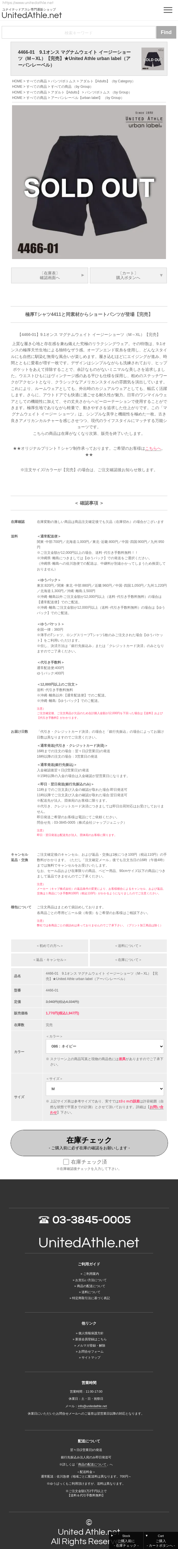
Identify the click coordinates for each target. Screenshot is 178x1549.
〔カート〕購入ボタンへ (128, 275)
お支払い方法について (91, 1280)
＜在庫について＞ (128, 960)
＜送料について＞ (128, 946)
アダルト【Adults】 (95, 81)
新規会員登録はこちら (91, 1339)
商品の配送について (91, 1286)
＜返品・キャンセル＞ (50, 960)
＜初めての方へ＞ (50, 946)
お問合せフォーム (91, 1351)
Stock (126, 1541)
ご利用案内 (91, 1273)
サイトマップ (91, 1357)
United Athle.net (89, 1532)
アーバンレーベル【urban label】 (76, 98)
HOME (17, 81)
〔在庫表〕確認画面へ (50, 275)
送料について (91, 1292)
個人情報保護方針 (91, 1333)
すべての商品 (36, 81)
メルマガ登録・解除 (91, 1345)
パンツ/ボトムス (63, 81)
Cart (161, 1541)
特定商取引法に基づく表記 (91, 1298)
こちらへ (153, 448)
